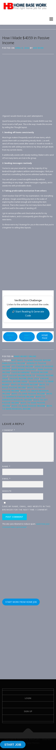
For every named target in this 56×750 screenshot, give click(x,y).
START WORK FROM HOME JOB (21, 602)
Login (28, 698)
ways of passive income (24, 384)
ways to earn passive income (28, 393)
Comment (8, 430)
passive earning (21, 372)
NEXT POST (27, 337)
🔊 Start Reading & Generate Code (28, 313)
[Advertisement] (28, 87)
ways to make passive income (28, 406)
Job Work (38, 48)
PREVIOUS (10, 337)
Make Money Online (25, 356)
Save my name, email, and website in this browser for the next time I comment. (26, 508)
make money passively (24, 369)
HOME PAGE (45, 337)
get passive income (22, 366)
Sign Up (28, 711)
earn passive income (13, 363)
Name (6, 466)
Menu (51, 19)
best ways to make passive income (31, 360)
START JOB (12, 744)
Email (6, 478)
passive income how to (22, 375)
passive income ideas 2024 (24, 378)
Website (7, 491)
